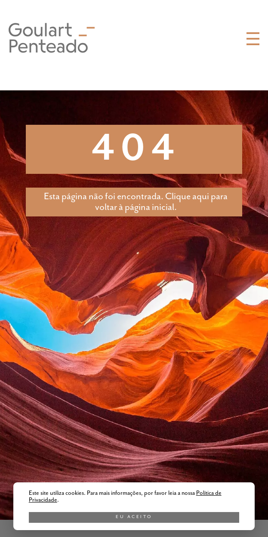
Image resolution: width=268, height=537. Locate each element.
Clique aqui (187, 196)
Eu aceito (134, 516)
